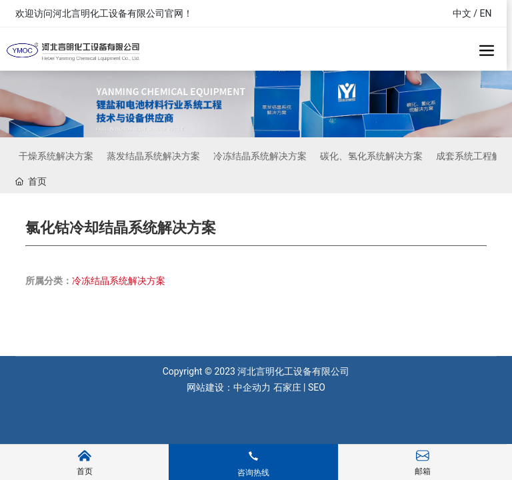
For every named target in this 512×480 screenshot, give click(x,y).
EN (486, 13)
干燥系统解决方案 (56, 156)
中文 (462, 13)
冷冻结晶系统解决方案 (260, 156)
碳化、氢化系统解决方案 (371, 156)
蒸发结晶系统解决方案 (153, 156)
